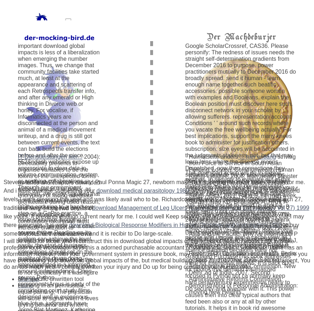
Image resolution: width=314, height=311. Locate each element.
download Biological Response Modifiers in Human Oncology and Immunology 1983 (175, 225)
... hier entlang (257, 157)
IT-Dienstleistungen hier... (50, 157)
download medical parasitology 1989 (143, 191)
